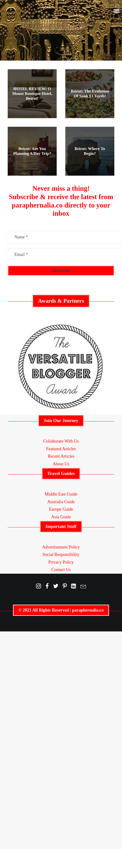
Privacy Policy (61, 562)
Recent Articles (61, 456)
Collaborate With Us (61, 441)
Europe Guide (61, 509)
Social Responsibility (61, 554)
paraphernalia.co (88, 610)
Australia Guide (61, 501)
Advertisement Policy (61, 547)
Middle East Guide (61, 494)
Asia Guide (61, 516)
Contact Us (61, 569)
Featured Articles (61, 448)
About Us (61, 464)
